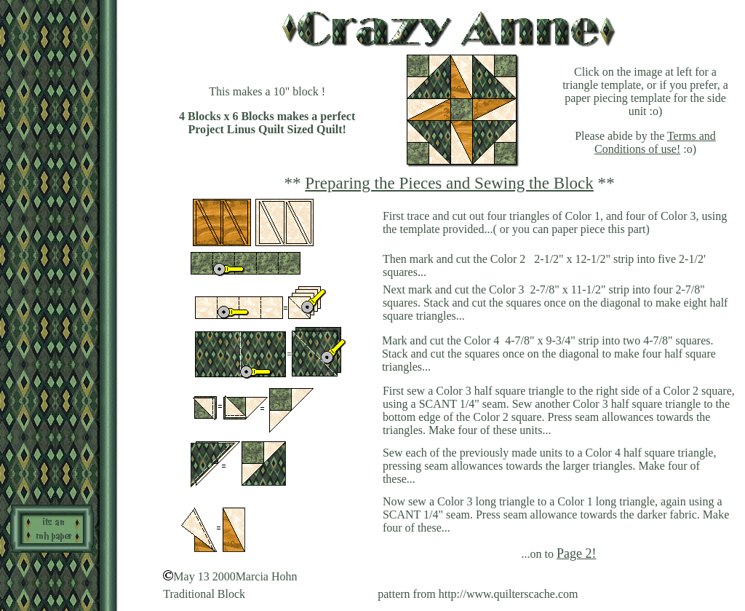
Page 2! (576, 553)
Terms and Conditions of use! (655, 142)
